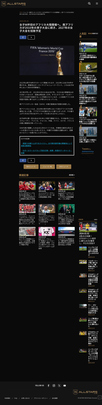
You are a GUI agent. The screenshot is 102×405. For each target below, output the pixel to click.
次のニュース (63, 166)
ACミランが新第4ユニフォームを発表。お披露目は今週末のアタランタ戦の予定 (27, 242)
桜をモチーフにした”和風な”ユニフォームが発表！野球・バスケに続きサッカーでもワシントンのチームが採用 (46, 244)
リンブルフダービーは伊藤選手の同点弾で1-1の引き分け (93, 251)
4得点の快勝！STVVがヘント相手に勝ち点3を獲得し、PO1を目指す (87, 240)
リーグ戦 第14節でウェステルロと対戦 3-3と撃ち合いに (93, 322)
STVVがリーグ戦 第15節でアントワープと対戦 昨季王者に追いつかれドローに (93, 294)
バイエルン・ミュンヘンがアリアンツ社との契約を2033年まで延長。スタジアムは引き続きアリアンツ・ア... (27, 220)
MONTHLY (95, 33)
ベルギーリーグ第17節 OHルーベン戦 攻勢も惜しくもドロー (93, 265)
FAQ (15, 398)
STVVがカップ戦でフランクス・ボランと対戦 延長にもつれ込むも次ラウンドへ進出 (93, 338)
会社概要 (55, 398)
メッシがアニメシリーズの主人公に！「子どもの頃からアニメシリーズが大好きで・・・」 (46, 220)
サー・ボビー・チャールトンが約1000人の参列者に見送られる (93, 309)
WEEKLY (90, 33)
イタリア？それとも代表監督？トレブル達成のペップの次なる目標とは (88, 121)
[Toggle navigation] (97, 3)
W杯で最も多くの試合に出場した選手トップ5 (88, 141)
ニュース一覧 (47, 166)
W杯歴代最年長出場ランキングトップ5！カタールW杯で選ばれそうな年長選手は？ (88, 100)
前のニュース (31, 166)
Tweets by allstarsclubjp (84, 157)
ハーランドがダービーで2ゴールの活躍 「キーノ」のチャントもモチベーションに (93, 355)
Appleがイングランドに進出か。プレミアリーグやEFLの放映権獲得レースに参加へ (66, 196)
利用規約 (7, 398)
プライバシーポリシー (41, 398)
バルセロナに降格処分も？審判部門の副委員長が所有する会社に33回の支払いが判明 (66, 242)
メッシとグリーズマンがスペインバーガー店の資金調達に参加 (46, 195)
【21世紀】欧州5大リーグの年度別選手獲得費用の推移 (88, 57)
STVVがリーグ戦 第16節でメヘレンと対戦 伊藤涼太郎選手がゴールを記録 (93, 279)
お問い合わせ (25, 398)
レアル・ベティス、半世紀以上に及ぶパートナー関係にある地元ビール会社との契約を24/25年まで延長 (66, 220)
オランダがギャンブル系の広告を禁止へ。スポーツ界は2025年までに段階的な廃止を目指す (27, 197)
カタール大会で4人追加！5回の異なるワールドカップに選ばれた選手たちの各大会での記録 (88, 78)
